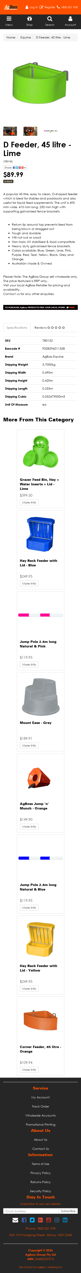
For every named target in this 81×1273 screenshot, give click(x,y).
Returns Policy (40, 1182)
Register (49, 7)
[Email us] (15, 1219)
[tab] (17, 327)
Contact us (11, 294)
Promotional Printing (40, 1124)
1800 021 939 (69, 7)
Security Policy (40, 1191)
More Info (29, 502)
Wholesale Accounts (40, 1115)
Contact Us (40, 1148)
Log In (33, 7)
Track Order (40, 1106)
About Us (40, 1139)
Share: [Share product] (15, 167)
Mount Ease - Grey (35, 723)
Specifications (17, 327)
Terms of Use (40, 1164)
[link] (24, 1219)
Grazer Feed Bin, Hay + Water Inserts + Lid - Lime (39, 484)
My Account (40, 1097)
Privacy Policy (40, 1173)
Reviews (50, 327)
